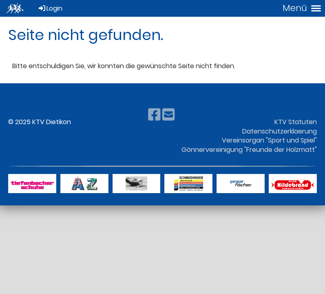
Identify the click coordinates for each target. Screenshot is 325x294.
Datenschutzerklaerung (279, 131)
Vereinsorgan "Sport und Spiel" (269, 140)
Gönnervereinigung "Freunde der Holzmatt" (249, 149)
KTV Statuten (295, 122)
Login (50, 8)
